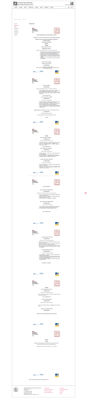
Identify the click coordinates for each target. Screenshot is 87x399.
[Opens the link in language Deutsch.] (71, 7)
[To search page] (65, 7)
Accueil (15, 23)
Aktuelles (20, 7)
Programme (16, 25)
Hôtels (15, 26)
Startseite (16, 7)
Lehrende (36, 7)
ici (48, 379)
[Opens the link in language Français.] (72, 7)
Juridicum (51, 7)
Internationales (31, 7)
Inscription (16, 33)
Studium (25, 7)
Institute (41, 7)
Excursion (16, 30)
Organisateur (16, 28)
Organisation (46, 7)
